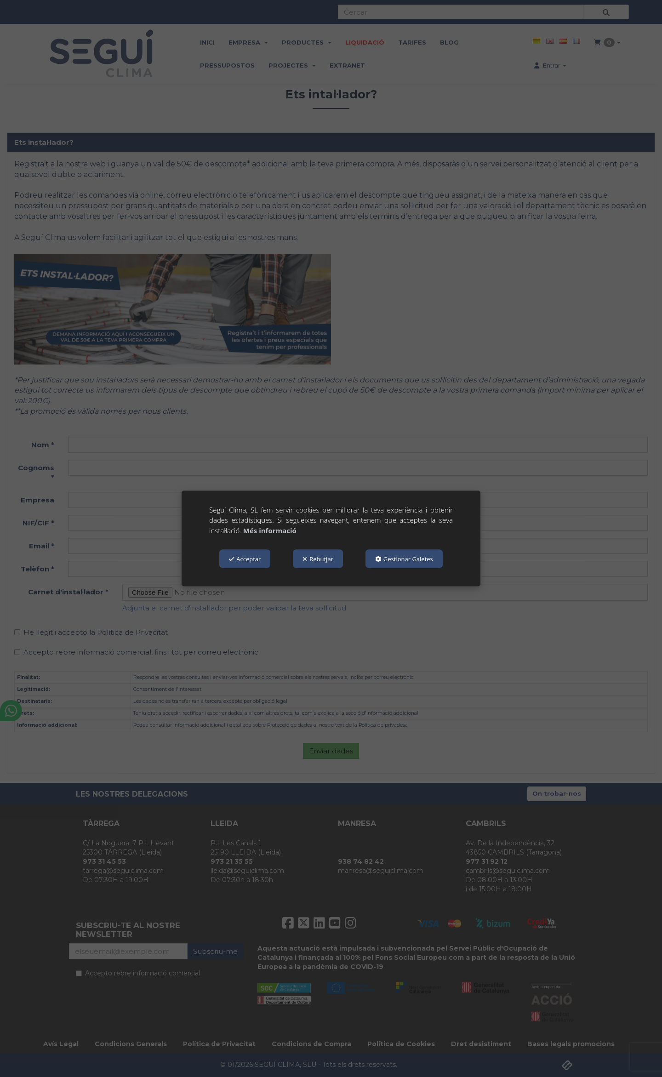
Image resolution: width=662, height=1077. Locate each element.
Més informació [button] (270, 530)
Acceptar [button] (245, 559)
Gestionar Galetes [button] (404, 559)
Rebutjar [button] (317, 559)
